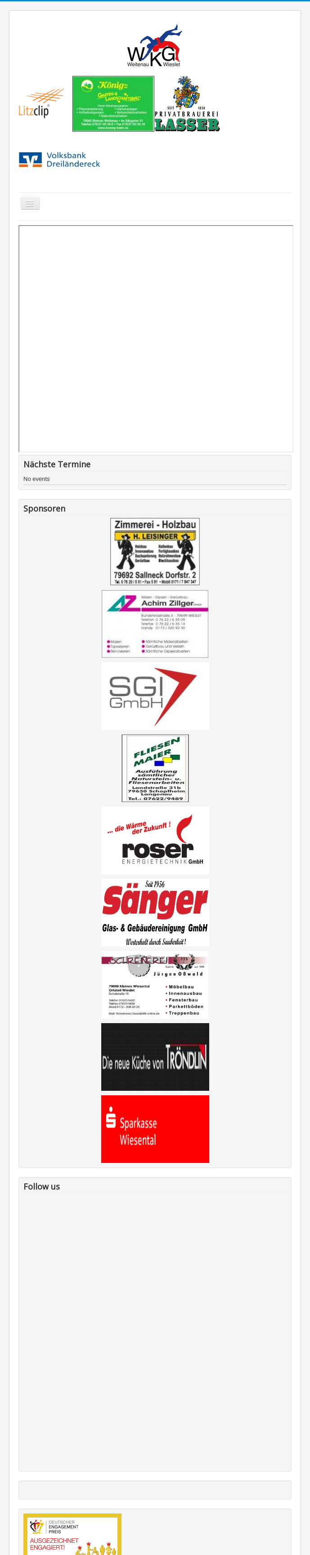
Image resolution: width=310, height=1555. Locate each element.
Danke (22, 1443)
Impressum (28, 1488)
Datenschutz (30, 1503)
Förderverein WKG (38, 1458)
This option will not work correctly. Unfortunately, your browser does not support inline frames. (155, 338)
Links (21, 1473)
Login (21, 1518)
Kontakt (24, 1429)
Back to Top (285, 1537)
